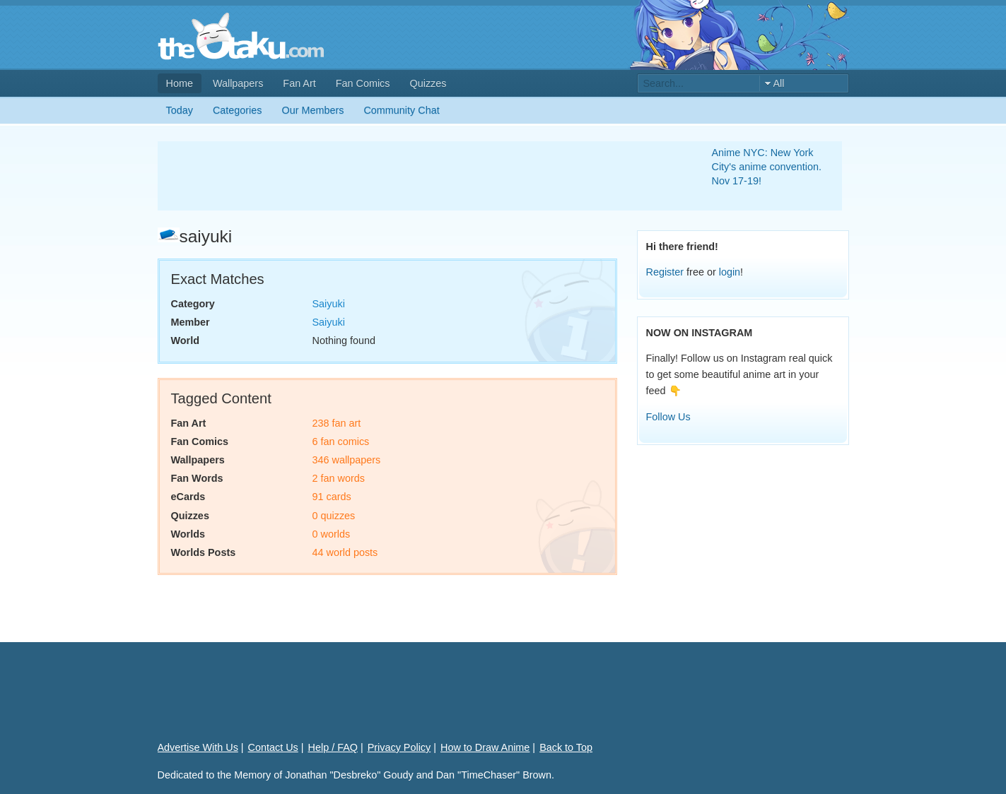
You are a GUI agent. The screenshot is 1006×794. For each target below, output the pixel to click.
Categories (237, 110)
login (729, 272)
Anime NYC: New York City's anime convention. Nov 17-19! (767, 166)
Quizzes (428, 83)
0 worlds (331, 534)
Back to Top (565, 747)
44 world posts (345, 552)
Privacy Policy (399, 747)
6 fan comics (341, 441)
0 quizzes (334, 515)
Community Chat (401, 110)
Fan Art (299, 83)
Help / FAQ (333, 747)
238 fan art (336, 423)
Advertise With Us (198, 747)
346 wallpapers (346, 460)
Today (179, 110)
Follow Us (668, 416)
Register (665, 272)
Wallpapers (238, 83)
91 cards (331, 496)
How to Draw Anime (485, 747)
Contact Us (273, 747)
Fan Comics (363, 83)
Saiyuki (328, 303)
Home (179, 83)
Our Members (313, 110)
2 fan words (338, 478)
